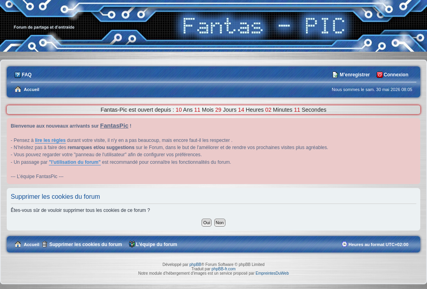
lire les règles (50, 140)
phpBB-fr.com (224, 269)
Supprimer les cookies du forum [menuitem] (85, 244)
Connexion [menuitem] (396, 75)
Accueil (31, 244)
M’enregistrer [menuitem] (355, 75)
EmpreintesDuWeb (272, 273)
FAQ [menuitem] (27, 75)
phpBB (195, 264)
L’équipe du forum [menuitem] (156, 244)
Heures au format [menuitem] (378, 244)
